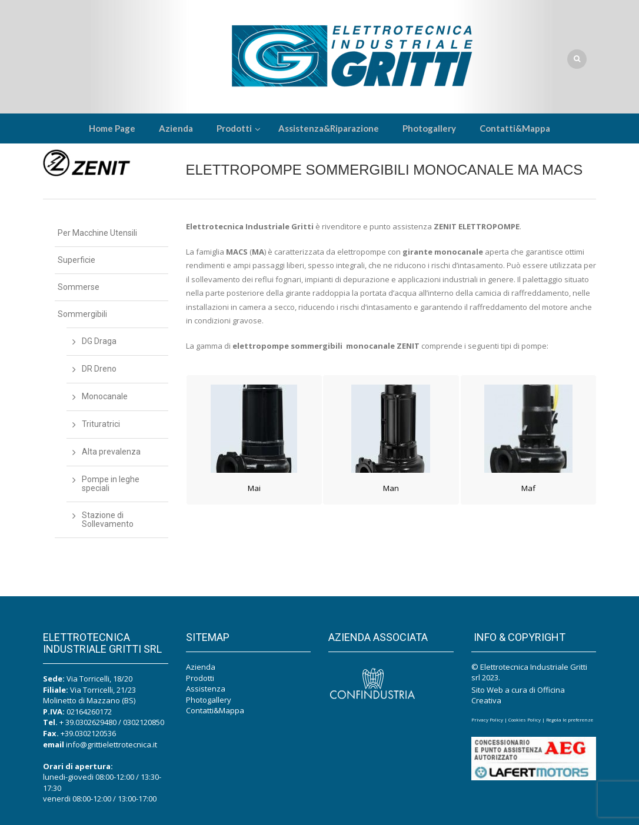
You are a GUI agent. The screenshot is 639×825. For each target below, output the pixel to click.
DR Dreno (99, 368)
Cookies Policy (524, 719)
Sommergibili (82, 314)
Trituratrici (101, 424)
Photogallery (208, 699)
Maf (528, 488)
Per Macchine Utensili (97, 233)
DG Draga (99, 341)
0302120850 (143, 722)
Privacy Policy (487, 719)
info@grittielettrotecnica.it (111, 744)
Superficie (76, 260)
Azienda (200, 667)
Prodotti (200, 678)
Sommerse (78, 287)
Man (391, 488)
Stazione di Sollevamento (108, 519)
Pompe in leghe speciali (110, 484)
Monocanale (105, 396)
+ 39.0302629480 (88, 722)
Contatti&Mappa (215, 710)
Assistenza (205, 688)
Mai (254, 488)
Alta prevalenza (111, 451)
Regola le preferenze (569, 719)
